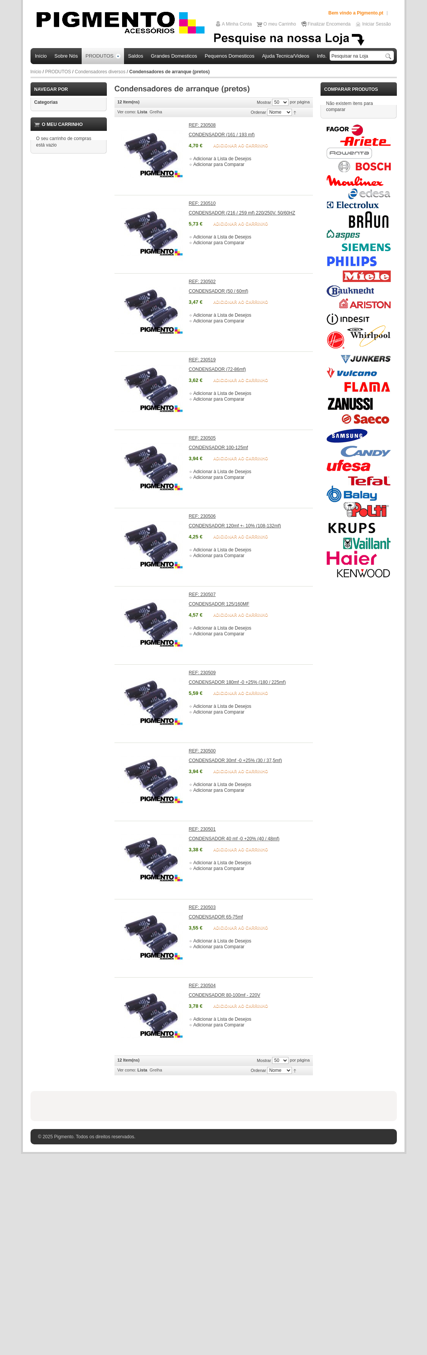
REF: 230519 (202, 360)
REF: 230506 (202, 516)
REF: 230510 (202, 203)
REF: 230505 (202, 438)
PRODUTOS (58, 71)
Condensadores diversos (100, 71)
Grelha (156, 112)
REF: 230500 (202, 751)
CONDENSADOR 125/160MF (219, 604)
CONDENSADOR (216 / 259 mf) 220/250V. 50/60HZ (242, 213)
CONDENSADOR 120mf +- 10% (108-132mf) (235, 525)
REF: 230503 (202, 907)
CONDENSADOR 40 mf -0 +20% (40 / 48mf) (234, 838)
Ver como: (127, 112)
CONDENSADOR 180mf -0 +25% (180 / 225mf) (237, 682)
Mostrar (264, 102)
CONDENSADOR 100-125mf (218, 447)
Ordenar (258, 112)
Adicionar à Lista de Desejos (222, 158)
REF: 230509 (202, 672)
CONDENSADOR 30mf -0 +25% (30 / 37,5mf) (235, 760)
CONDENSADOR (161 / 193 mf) (222, 134)
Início (36, 71)
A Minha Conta (237, 24)
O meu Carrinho (279, 24)
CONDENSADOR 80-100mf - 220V (224, 995)
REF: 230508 (202, 125)
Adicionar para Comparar (219, 164)
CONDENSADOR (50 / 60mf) (218, 291)
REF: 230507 (202, 594)
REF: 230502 (202, 281)
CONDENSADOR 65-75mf (216, 917)
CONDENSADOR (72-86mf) (217, 369)
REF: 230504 (202, 985)
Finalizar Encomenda (329, 24)
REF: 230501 (202, 829)
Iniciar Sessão (376, 24)
